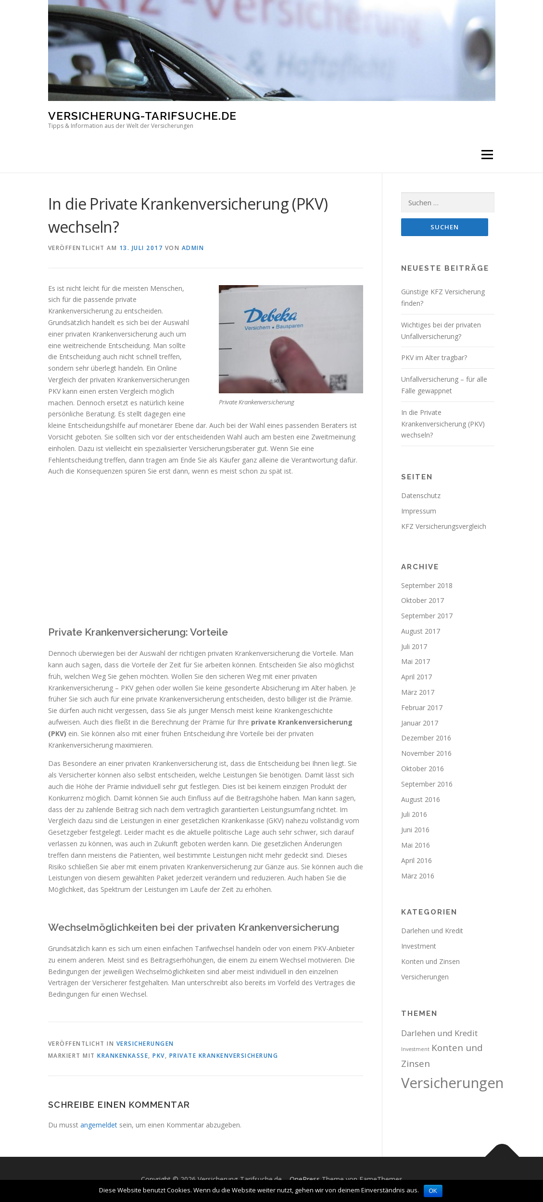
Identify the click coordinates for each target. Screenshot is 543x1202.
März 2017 (417, 692)
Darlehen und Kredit (432, 930)
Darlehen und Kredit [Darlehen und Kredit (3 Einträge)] (439, 1033)
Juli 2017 (414, 646)
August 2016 (420, 799)
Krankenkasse (122, 1056)
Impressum (418, 510)
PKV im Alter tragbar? (434, 357)
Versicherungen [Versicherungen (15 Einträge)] (452, 1082)
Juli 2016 (414, 814)
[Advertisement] (205, 551)
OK (433, 1191)
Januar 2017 (419, 722)
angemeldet (98, 1124)
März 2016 (417, 875)
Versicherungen (145, 1043)
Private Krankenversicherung (223, 1056)
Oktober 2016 (422, 768)
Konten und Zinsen (430, 961)
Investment (418, 946)
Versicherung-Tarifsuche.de (142, 115)
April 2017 (416, 676)
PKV (158, 1056)
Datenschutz (421, 495)
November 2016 (426, 753)
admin (193, 248)
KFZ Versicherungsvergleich (443, 526)
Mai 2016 (415, 845)
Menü (487, 154)
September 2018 (427, 585)
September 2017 (427, 615)
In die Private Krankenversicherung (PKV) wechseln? (443, 424)
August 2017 (420, 631)
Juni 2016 (415, 829)
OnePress (305, 1179)
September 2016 (427, 784)
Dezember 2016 (426, 738)
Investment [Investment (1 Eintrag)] (415, 1049)
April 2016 (416, 860)
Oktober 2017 (422, 600)
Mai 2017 (415, 661)
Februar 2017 (421, 707)
